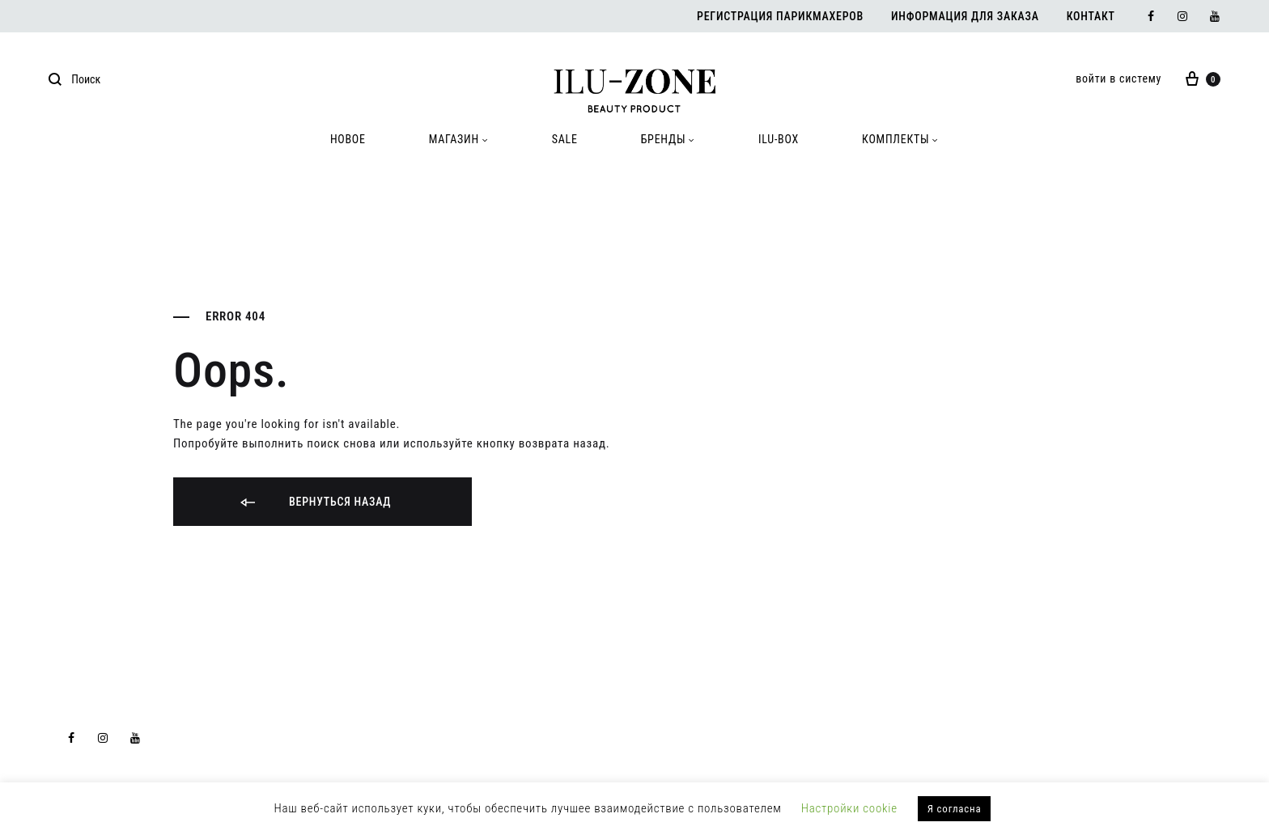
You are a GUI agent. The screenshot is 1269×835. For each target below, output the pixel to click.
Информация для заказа (965, 16)
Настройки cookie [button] (849, 808)
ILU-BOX (778, 139)
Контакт (1091, 16)
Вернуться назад (314, 503)
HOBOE (348, 139)
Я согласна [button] (954, 809)
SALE (565, 139)
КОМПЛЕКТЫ (900, 139)
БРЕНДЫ (668, 139)
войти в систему (1118, 78)
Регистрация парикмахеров (780, 16)
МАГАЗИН (459, 139)
